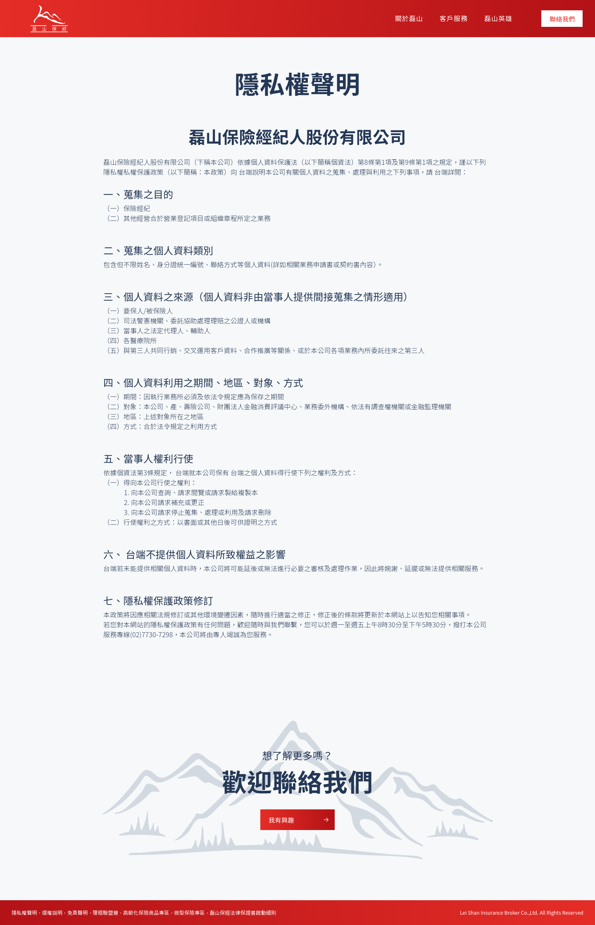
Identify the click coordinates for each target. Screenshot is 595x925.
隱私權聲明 (24, 912)
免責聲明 (77, 912)
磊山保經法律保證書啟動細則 (242, 912)
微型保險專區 (189, 912)
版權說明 (52, 912)
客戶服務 (454, 18)
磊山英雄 (498, 18)
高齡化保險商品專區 (146, 912)
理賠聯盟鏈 (105, 912)
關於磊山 (409, 18)
